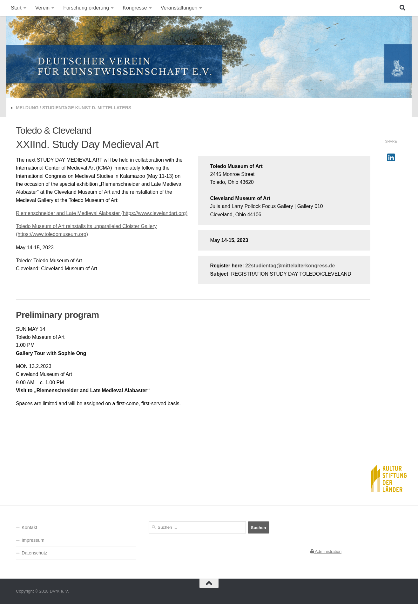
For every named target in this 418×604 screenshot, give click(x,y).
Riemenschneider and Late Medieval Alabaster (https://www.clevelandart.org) (101, 213)
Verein (42, 7)
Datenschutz (34, 552)
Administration (326, 551)
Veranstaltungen (179, 7)
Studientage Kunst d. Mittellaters (86, 107)
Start (16, 7)
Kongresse (135, 7)
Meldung (27, 107)
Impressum (33, 540)
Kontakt (29, 527)
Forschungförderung (86, 7)
